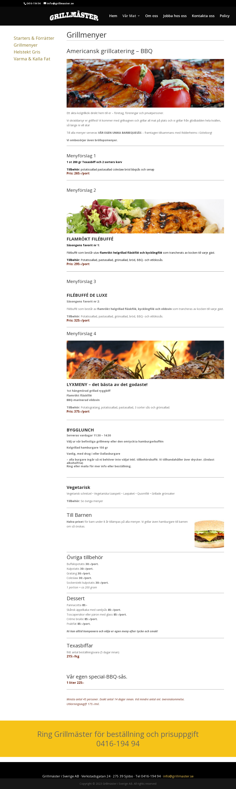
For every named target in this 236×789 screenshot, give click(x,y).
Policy (225, 16)
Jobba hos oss (175, 16)
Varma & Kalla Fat (32, 59)
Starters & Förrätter (34, 38)
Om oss (151, 16)
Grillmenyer (26, 45)
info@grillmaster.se (178, 776)
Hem (113, 16)
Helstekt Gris (27, 52)
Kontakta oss (203, 16)
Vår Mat (129, 16)
